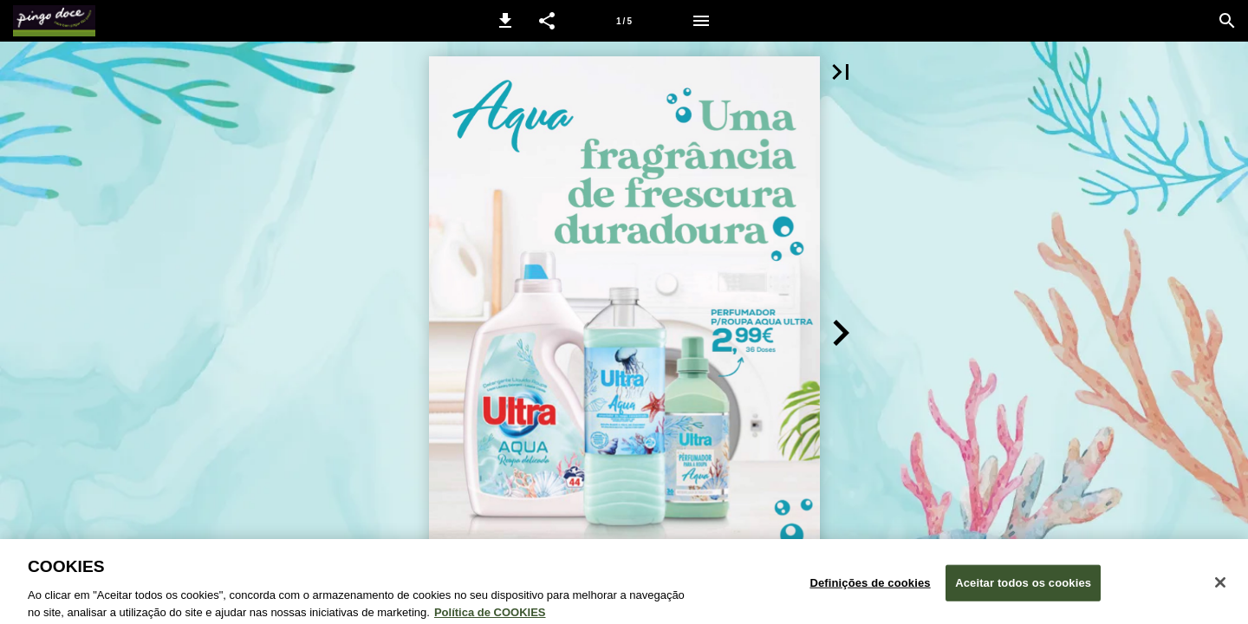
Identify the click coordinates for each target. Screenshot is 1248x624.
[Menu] (701, 21)
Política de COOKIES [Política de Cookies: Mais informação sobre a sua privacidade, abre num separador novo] (490, 616)
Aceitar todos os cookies (1023, 587)
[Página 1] (624, 21)
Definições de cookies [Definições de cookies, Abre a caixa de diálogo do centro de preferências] (869, 587)
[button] (505, 21)
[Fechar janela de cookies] (1220, 588)
